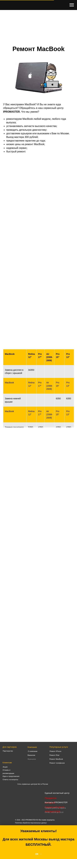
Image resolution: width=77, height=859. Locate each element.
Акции (5, 767)
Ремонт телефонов (57, 763)
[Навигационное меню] (72, 5)
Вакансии (31, 755)
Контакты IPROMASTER (56, 802)
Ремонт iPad (54, 755)
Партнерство (8, 751)
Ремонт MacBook (56, 759)
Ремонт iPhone (55, 751)
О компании (32, 751)
